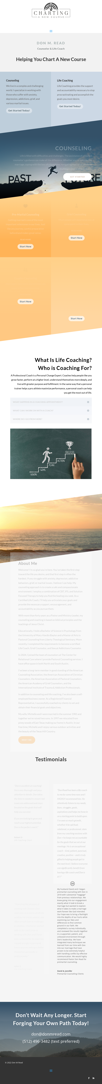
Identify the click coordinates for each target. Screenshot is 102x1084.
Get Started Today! (19, 111)
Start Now (25, 246)
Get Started (77, 177)
